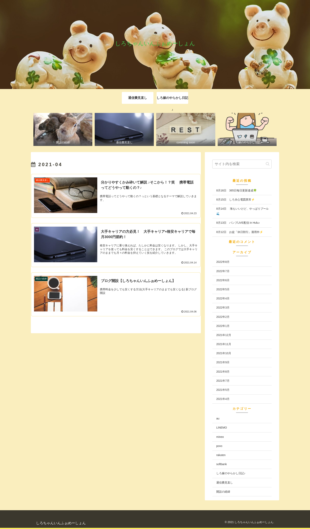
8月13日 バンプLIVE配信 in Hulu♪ (238, 222)
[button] (267, 164)
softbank (221, 464)
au (217, 418)
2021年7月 (223, 380)
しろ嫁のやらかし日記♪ (230, 473)
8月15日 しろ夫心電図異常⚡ (235, 199)
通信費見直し (224, 482)
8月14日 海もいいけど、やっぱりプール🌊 (242, 211)
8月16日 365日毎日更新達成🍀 (236, 190)
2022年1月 (223, 325)
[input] (242, 164)
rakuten (221, 455)
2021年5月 (223, 389)
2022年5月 (223, 289)
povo (219, 446)
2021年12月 (223, 335)
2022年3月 (223, 307)
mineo (220, 436)
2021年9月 (223, 362)
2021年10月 (223, 353)
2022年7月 (223, 271)
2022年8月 (223, 261)
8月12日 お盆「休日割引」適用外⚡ (239, 232)
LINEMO (221, 427)
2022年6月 (223, 280)
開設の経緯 (223, 491)
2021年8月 (223, 371)
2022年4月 (223, 298)
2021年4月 (223, 398)
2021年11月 (223, 344)
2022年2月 (223, 316)
